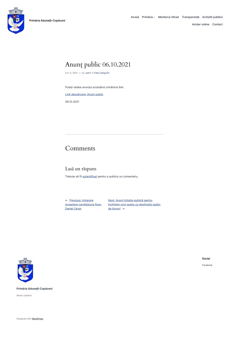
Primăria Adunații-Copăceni (47, 20)
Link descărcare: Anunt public (84, 94)
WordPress (37, 318)
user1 (88, 72)
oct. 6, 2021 (71, 72)
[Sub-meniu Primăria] (154, 17)
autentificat (90, 176)
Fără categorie (101, 72)
